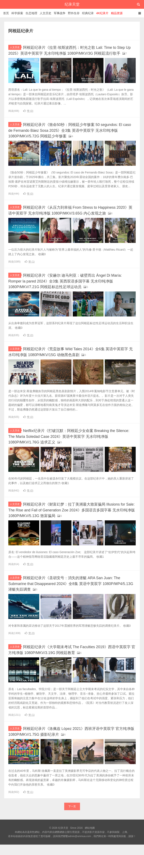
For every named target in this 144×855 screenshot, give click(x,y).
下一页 (72, 816)
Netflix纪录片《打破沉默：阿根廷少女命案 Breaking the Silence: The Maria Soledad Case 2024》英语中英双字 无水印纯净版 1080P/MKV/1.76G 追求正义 (70, 444)
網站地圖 (90, 838)
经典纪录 (88, 13)
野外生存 (74, 13)
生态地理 (31, 13)
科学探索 (17, 13)
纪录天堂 (72, 4)
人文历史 (45, 13)
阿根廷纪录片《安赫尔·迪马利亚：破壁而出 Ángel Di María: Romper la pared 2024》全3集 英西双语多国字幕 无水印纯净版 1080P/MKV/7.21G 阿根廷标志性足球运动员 (70, 290)
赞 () (28, 115)
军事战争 (59, 13)
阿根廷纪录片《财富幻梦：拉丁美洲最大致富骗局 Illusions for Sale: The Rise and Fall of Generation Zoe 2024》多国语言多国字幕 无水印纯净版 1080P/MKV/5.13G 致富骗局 (71, 517)
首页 (6, 13)
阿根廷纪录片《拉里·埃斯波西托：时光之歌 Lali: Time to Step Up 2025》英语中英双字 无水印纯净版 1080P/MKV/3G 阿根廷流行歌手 (71, 53)
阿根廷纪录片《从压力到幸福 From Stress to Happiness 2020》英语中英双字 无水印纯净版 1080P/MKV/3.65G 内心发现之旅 (61, 217)
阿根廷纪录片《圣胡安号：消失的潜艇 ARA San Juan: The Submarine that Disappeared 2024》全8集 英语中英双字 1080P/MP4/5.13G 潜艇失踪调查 (70, 594)
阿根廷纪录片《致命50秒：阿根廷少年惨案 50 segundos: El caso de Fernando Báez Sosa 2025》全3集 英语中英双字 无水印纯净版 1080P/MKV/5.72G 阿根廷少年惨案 (71, 135)
